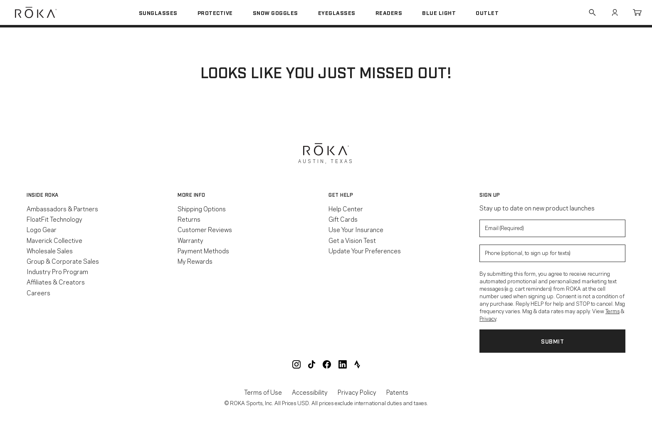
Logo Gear (42, 229)
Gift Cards (343, 218)
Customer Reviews (205, 229)
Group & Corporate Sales (63, 260)
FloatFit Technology (54, 218)
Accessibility (310, 392)
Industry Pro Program (57, 271)
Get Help (340, 195)
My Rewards (195, 260)
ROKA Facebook (327, 364)
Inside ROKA (43, 195)
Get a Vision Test (352, 240)
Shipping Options (202, 208)
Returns (189, 218)
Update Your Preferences (364, 250)
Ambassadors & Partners (62, 208)
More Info (191, 195)
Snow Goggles (275, 12)
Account (614, 12)
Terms (612, 310)
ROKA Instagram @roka (296, 364)
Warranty (190, 240)
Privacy (487, 318)
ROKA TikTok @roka (311, 364)
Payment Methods (203, 250)
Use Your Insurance (355, 229)
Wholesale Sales (50, 250)
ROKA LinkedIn (342, 364)
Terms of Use (263, 392)
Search (592, 12)
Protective (215, 12)
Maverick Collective (54, 240)
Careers (38, 292)
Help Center (345, 208)
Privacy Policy (357, 392)
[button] (100, 194)
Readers (389, 12)
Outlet (487, 12)
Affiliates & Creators (56, 281)
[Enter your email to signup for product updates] (552, 228)
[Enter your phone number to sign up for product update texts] (552, 253)
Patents (397, 392)
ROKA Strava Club (357, 364)
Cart (637, 12)
